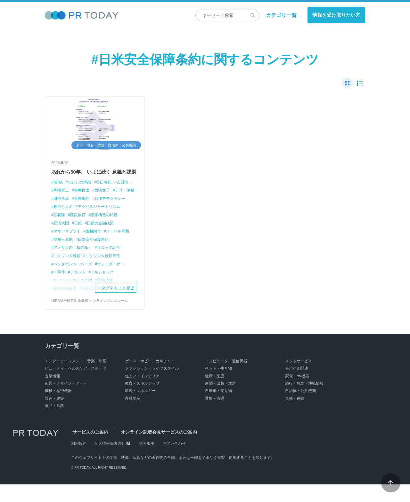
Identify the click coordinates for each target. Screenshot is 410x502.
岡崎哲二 (84, 200)
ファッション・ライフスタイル (152, 386)
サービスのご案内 (89, 449)
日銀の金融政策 (81, 241)
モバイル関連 (296, 386)
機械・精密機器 (58, 408)
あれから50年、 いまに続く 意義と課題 (93, 176)
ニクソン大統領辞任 (72, 273)
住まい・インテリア (142, 393)
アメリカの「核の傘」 (113, 257)
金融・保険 (294, 416)
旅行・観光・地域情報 (304, 401)
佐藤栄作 (61, 249)
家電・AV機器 (297, 393)
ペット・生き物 (218, 386)
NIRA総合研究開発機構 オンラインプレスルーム (93, 318)
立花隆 (111, 224)
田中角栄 (88, 208)
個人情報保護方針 (109, 461)
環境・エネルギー (140, 408)
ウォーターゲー (115, 281)
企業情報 (52, 393)
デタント (79, 289)
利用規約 (78, 461)
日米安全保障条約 (70, 257)
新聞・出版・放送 (220, 401)
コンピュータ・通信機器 (226, 378)
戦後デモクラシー (70, 216)
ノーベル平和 (88, 249)
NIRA (58, 192)
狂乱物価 (61, 232)
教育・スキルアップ (142, 401)
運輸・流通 (214, 416)
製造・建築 (54, 416)
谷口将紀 (107, 192)
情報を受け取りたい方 (336, 15)
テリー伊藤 (63, 208)
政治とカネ (102, 216)
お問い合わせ (174, 461)
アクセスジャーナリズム (76, 224)
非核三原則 (116, 249)
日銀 (57, 241)
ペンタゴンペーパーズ (74, 281)
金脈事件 (110, 208)
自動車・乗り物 (218, 408)
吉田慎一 (61, 200)
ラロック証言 (65, 265)
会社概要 (147, 461)
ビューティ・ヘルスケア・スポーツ (75, 386)
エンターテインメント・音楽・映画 (75, 378)
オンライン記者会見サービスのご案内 (155, 449)
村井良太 (106, 200)
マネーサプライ (116, 241)
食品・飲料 (54, 423)
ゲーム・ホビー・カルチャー (150, 378)
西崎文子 (127, 200)
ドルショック (106, 289)
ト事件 (59, 289)
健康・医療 (214, 393)
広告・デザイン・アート (66, 401)
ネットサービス (298, 378)
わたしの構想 (81, 192)
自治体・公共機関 (300, 408)
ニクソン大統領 (98, 265)
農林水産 (132, 416)
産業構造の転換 (90, 232)
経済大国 (118, 232)
